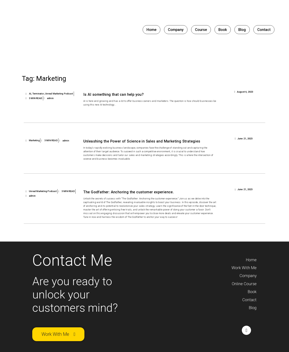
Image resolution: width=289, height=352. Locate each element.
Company (176, 29)
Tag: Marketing (49, 78)
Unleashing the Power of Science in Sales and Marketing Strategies (149, 141)
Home (151, 29)
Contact (264, 29)
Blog (242, 29)
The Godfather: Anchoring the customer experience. (133, 192)
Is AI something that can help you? (117, 94)
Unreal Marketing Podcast (61, 93)
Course (201, 29)
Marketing (34, 140)
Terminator (39, 93)
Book (222, 29)
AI (30, 93)
